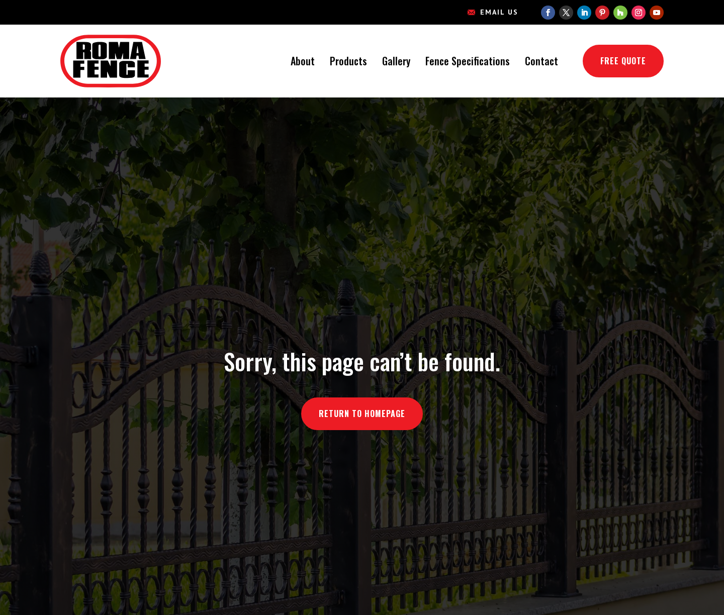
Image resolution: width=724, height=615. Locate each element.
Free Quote (623, 61)
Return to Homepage (362, 413)
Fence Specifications (467, 60)
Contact (541, 60)
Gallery (396, 60)
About (303, 60)
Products (348, 60)
